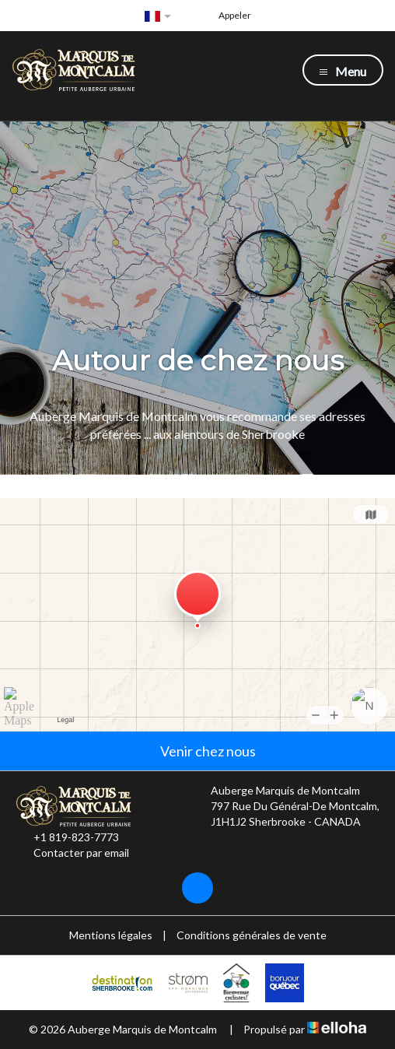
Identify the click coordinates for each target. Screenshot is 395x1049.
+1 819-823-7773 (67, 837)
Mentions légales (110, 935)
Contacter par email (72, 853)
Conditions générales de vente (252, 935)
